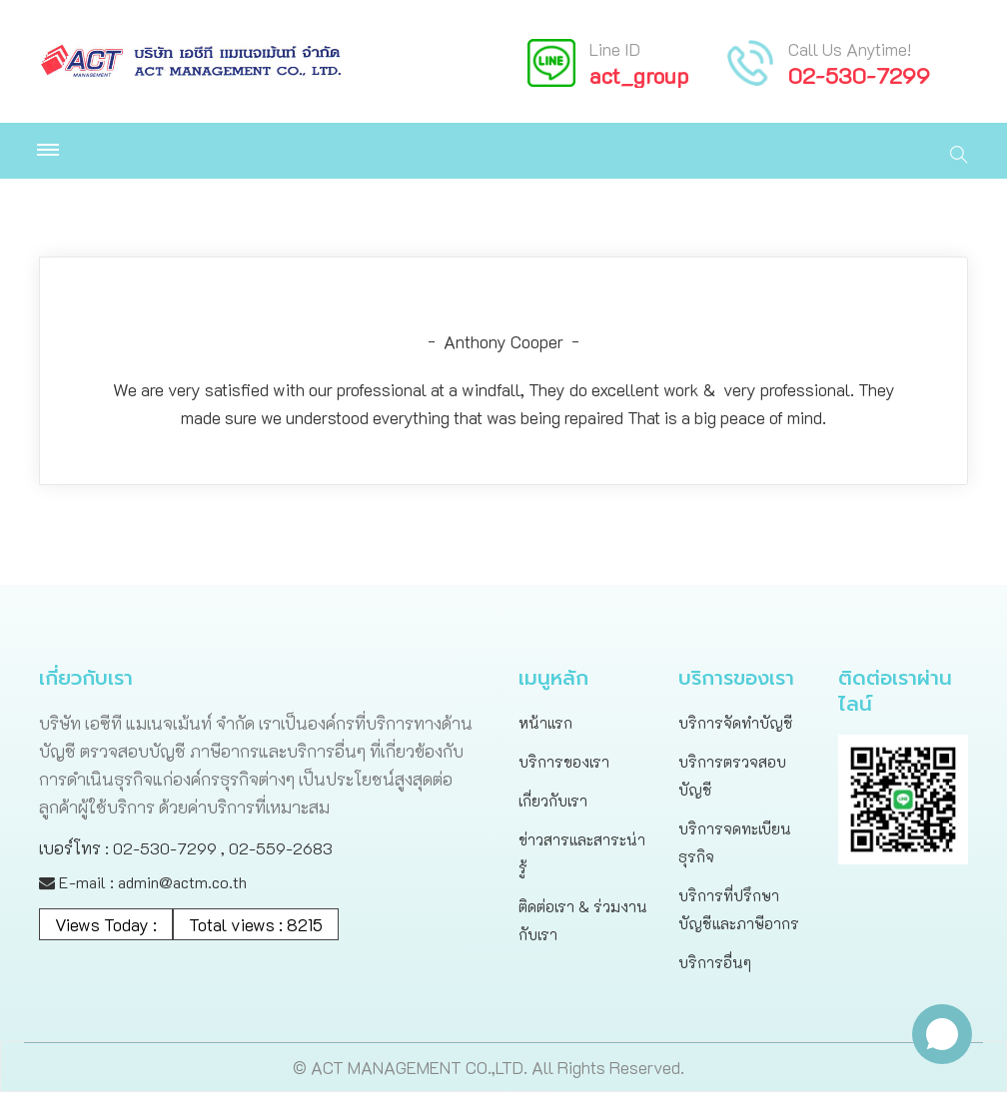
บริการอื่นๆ (714, 964)
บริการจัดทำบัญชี (735, 725)
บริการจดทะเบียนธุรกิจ (734, 844)
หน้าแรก (545, 725)
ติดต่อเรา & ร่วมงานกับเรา (582, 922)
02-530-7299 (859, 75)
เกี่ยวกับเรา (552, 803)
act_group (638, 75)
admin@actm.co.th (182, 883)
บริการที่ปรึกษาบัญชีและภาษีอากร (738, 911)
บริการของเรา (563, 764)
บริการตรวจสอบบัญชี (732, 778)
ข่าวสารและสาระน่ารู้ (581, 855)
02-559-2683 (281, 849)
